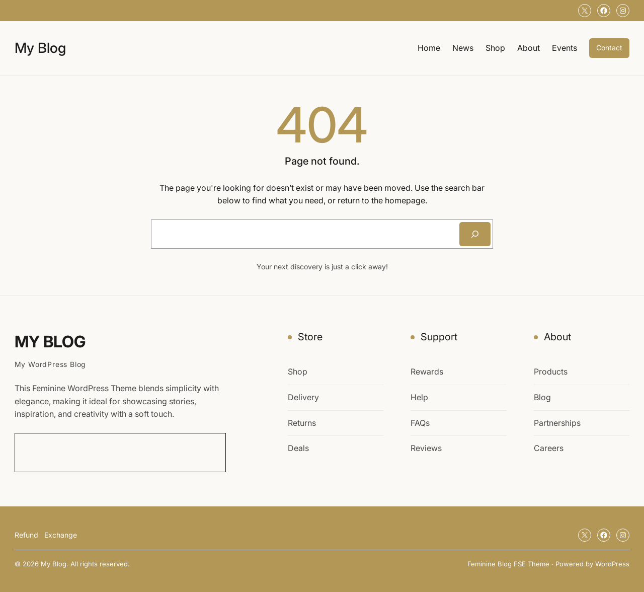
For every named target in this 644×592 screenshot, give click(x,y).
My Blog (40, 47)
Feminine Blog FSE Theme (508, 564)
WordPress (612, 564)
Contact (609, 47)
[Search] (475, 234)
